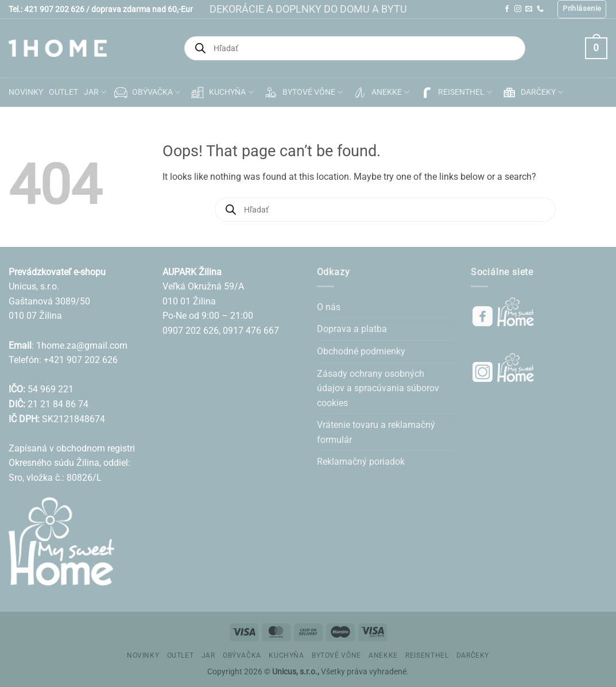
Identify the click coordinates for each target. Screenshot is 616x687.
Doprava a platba (352, 328)
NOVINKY (26, 92)
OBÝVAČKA (146, 92)
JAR (95, 92)
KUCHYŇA (221, 92)
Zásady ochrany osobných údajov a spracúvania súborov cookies (378, 388)
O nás (328, 307)
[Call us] (540, 9)
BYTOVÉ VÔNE (302, 92)
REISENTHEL (455, 92)
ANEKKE (380, 92)
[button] (581, 9)
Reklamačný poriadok (361, 461)
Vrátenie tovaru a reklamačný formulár (376, 432)
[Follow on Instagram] (517, 9)
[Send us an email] (528, 9)
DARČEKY (532, 92)
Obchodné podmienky (361, 351)
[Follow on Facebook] (506, 9)
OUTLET (63, 92)
